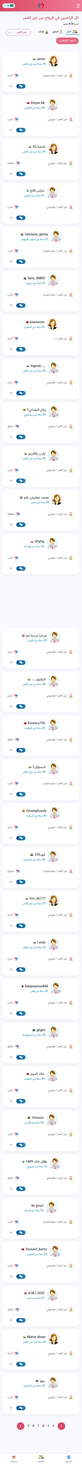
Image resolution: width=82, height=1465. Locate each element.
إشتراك (13, 1459)
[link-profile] (41, 61)
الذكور (57, 32)
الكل (72, 32)
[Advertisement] (41, 601)
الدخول (68, 1459)
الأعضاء (41, 1459)
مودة (41, 6)
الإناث (43, 32)
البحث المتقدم (67, 41)
